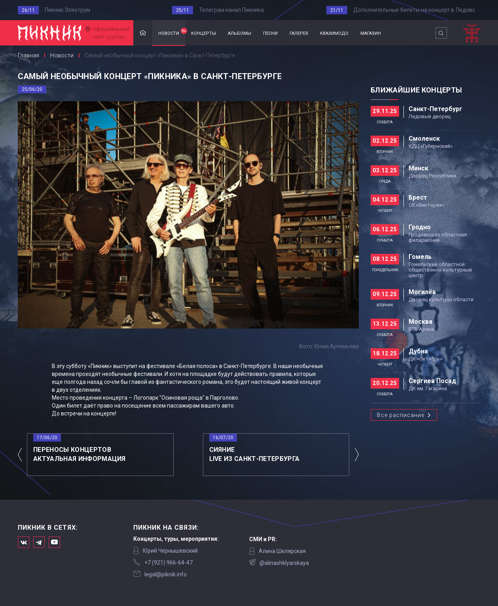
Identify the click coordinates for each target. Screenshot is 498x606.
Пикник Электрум (67, 10)
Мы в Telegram (39, 542)
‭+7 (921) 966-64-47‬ (168, 562)
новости (171, 32)
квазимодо (334, 32)
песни (270, 32)
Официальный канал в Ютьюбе (54, 542)
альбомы (239, 32)
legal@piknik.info (165, 574)
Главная (142, 33)
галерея (299, 32)
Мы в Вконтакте (23, 542)
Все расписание (400, 415)
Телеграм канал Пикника (231, 10)
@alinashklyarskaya (284, 563)
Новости (62, 55)
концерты (203, 32)
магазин (370, 32)
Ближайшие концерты (416, 90)
